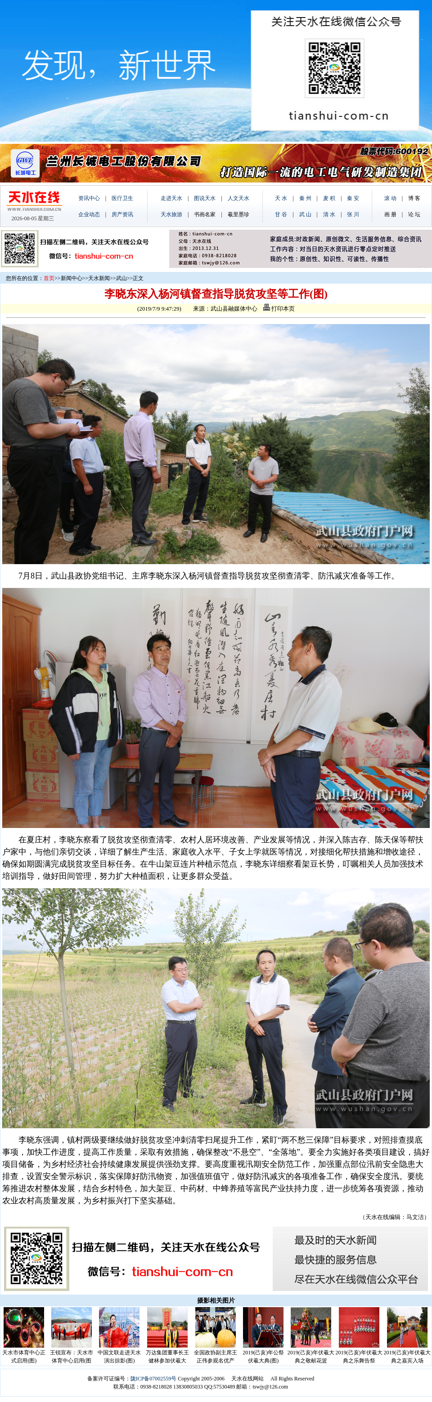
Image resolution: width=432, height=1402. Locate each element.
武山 (121, 278)
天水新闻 (99, 278)
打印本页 (279, 308)
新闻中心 (71, 278)
